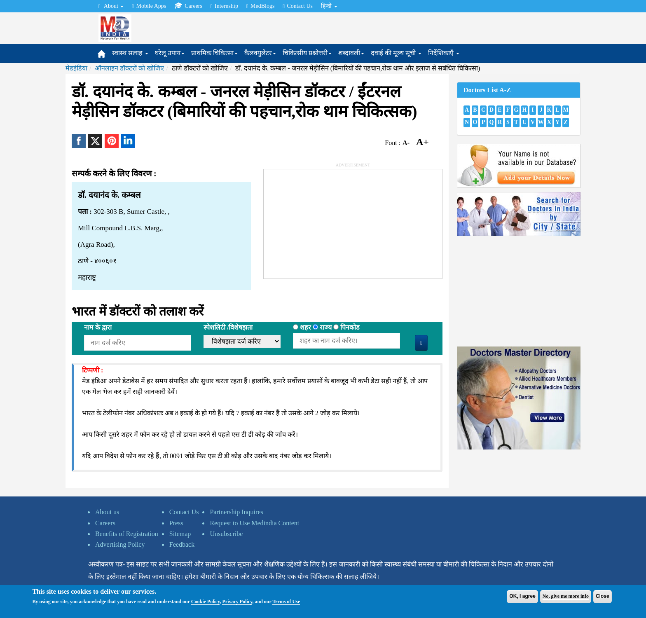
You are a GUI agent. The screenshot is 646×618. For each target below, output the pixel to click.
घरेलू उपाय (170, 52)
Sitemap (180, 533)
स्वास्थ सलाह (130, 52)
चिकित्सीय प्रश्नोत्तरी (307, 52)
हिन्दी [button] (329, 6)
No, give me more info (566, 596)
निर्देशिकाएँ (443, 52)
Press (176, 523)
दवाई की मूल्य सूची (396, 52)
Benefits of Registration (126, 533)
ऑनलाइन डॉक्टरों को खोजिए (129, 68)
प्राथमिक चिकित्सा (214, 52)
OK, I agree (522, 596)
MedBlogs (260, 6)
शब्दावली (351, 52)
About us (107, 511)
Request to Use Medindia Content (254, 523)
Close (602, 596)
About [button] (111, 6)
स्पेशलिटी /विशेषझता (228, 327)
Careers (188, 5)
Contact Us (298, 6)
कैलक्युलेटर (260, 52)
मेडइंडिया (76, 68)
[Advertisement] (325, 220)
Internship (224, 6)
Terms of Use (286, 601)
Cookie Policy (205, 601)
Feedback (181, 544)
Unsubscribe (226, 533)
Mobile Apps (149, 6)
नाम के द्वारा (98, 327)
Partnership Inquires (236, 511)
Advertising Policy (120, 544)
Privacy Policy (237, 601)
